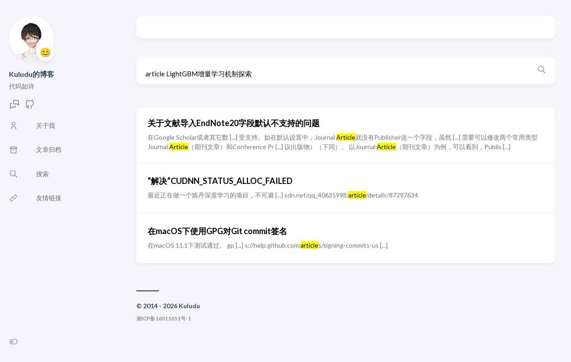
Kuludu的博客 (31, 74)
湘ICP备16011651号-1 (163, 318)
